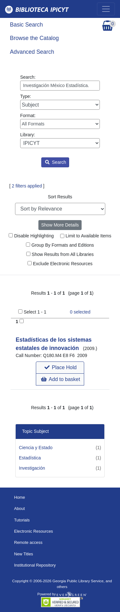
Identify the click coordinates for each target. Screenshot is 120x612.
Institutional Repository (35, 565)
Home (19, 497)
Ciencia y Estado (35, 447)
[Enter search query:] (60, 86)
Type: (60, 102)
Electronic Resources (33, 531)
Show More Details (60, 224)
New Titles (23, 554)
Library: (60, 140)
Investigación (32, 468)
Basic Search (26, 24)
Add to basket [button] (60, 379)
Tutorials (22, 520)
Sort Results (60, 196)
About (19, 508)
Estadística (30, 457)
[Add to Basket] (22, 321)
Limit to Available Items (85, 235)
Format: (60, 121)
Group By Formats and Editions (60, 245)
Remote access (28, 542)
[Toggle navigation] (106, 9)
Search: (60, 83)
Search (55, 162)
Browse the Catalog (34, 38)
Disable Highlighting (31, 235)
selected (80, 311)
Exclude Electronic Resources (60, 263)
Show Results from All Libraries (60, 254)
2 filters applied (27, 185)
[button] (60, 368)
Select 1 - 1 (35, 311)
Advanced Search (32, 52)
